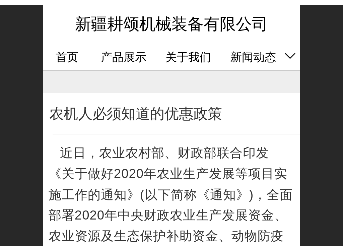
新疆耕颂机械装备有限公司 (171, 24)
